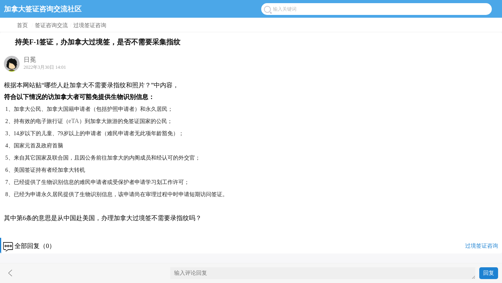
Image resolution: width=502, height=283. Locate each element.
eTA (74, 121)
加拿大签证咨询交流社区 (43, 9)
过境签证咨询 (89, 25)
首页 (22, 25)
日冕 (30, 59)
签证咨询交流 (51, 25)
